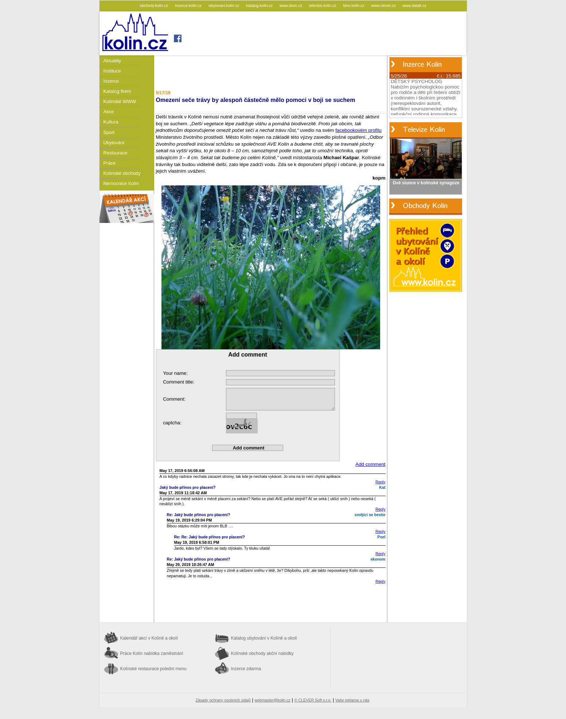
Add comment (370, 464)
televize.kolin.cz (323, 5)
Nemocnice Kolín (121, 183)
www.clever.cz (384, 5)
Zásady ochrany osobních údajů (223, 700)
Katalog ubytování (264, 638)
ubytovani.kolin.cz (224, 5)
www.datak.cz (414, 5)
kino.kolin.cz (354, 5)
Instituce (112, 71)
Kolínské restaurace (153, 668)
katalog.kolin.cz (260, 5)
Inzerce (111, 81)
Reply (380, 482)
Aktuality (112, 60)
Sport (109, 132)
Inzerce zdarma (246, 668)
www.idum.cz (291, 5)
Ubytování (114, 142)
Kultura (111, 122)
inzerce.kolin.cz (189, 5)
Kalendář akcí (149, 638)
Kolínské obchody (122, 173)
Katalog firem (117, 91)
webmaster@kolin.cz (272, 700)
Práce (110, 163)
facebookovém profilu (358, 130)
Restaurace (116, 153)
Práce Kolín (151, 653)
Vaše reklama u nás (352, 700)
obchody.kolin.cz (154, 5)
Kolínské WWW (120, 101)
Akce (109, 111)
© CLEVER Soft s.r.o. (312, 700)
